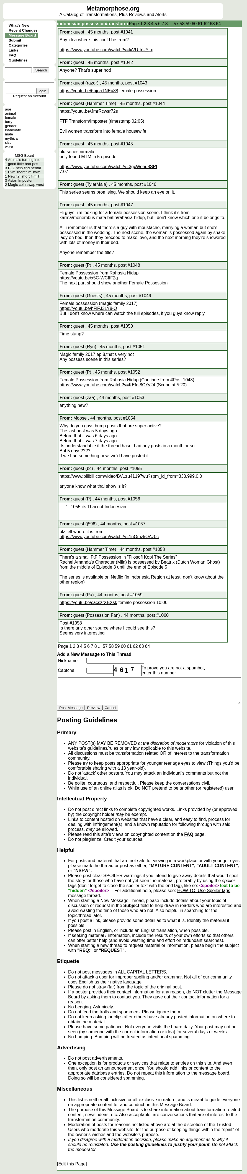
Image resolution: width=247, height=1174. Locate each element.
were (9, 147)
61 (200, 23)
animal (10, 113)
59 (188, 23)
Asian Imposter (20, 180)
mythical (12, 138)
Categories (18, 45)
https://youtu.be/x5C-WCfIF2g (89, 278)
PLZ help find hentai (24, 168)
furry (8, 122)
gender (11, 126)
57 (176, 23)
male (9, 134)
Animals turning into (24, 160)
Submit (15, 40)
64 (218, 23)
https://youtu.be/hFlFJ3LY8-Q (88, 308)
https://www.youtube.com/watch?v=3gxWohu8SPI (108, 166)
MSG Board (24, 155)
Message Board (22, 35)
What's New (19, 25)
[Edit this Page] (72, 1164)
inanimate (13, 130)
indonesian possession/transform (92, 23)
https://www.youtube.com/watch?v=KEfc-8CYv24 (107, 384)
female (10, 117)
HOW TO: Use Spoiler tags (203, 890)
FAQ (12, 55)
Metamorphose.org (113, 8)
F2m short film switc (24, 172)
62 (206, 23)
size (8, 142)
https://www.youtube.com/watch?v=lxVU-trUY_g (106, 49)
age (8, 109)
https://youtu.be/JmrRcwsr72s (89, 111)
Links (13, 50)
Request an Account (29, 96)
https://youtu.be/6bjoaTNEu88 (89, 90)
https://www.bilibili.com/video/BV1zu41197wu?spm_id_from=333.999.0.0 (131, 476)
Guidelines (18, 60)
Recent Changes (23, 30)
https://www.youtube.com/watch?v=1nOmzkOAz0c (109, 536)
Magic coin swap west (26, 185)
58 (182, 23)
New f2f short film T (24, 176)
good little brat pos (23, 164)
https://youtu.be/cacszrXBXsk (88, 602)
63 (212, 23)
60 (194, 23)
